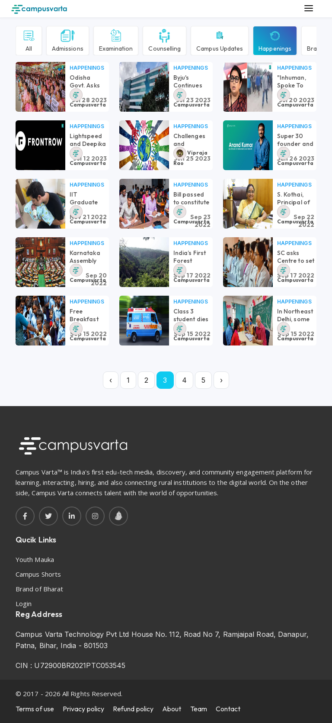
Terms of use (35, 708)
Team (198, 708)
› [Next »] (221, 380)
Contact (228, 708)
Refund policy (133, 708)
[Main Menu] (308, 8)
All (28, 40)
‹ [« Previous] (110, 380)
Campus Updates (219, 40)
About (171, 708)
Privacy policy (83, 708)
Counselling (164, 40)
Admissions (67, 40)
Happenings (275, 40)
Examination (116, 40)
